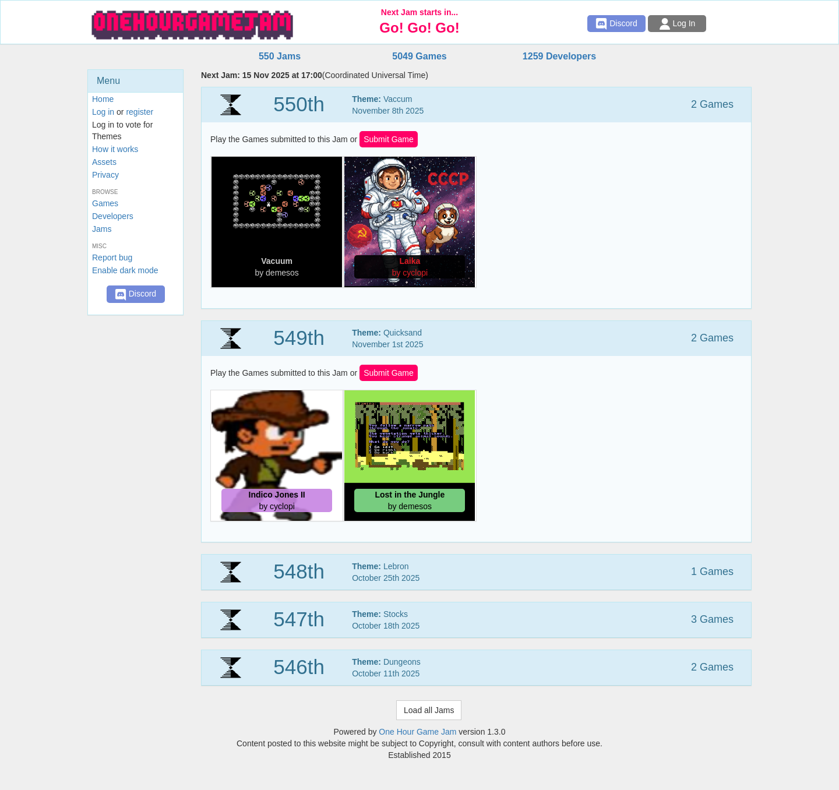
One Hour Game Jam (417, 731)
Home (103, 99)
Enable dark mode (125, 270)
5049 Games (419, 56)
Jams (101, 229)
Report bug (112, 257)
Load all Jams (429, 710)
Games (105, 203)
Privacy (105, 174)
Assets (104, 162)
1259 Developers (559, 56)
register (139, 112)
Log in (103, 112)
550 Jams (280, 56)
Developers (112, 216)
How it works (115, 149)
